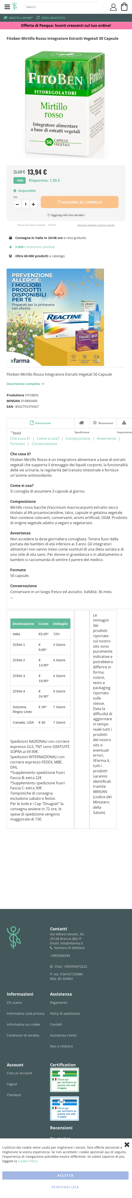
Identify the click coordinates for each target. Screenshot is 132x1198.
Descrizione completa (26, 384)
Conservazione (44, 443)
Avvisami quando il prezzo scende (96, 225)
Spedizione (81, 422)
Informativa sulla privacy (25, 1013)
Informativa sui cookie (23, 1024)
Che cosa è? (20, 438)
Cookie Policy (28, 1161)
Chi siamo (14, 1002)
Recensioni (105, 423)
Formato (17, 443)
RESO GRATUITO (53, 18)
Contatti (56, 1024)
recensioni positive (32, 247)
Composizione (78, 438)
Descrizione (43, 423)
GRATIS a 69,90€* (21, 18)
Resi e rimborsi (61, 1046)
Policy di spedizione (65, 1013)
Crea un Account (19, 1073)
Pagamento (58, 1002)
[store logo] (14, 6)
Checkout (14, 1095)
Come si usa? (48, 438)
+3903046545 (60, 955)
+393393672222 (75, 966)
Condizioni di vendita (23, 1035)
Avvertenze (106, 438)
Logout (12, 1084)
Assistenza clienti (63, 1035)
